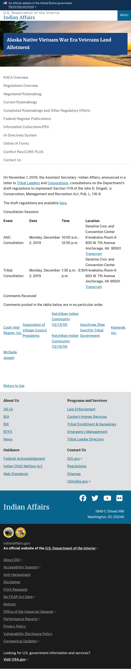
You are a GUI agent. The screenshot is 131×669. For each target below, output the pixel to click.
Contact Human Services (87, 417)
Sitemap (74, 474)
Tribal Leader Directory (85, 439)
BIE (6, 424)
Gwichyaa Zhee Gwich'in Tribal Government (92, 330)
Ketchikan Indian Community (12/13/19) (65, 319)
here (63, 203)
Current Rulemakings (20, 102)
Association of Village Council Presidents (35, 330)
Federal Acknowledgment (24, 459)
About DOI (13, 560)
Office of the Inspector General (29, 612)
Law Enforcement (81, 409)
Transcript (93, 254)
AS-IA (8, 409)
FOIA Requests (15, 590)
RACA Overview (15, 77)
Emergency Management (87, 432)
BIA (6, 417)
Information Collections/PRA (26, 127)
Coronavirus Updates (21, 641)
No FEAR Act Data (19, 597)
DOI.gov (75, 459)
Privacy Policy (14, 626)
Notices (9, 604)
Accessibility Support (22, 567)
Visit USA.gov (16, 659)
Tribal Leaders (28, 183)
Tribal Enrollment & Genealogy (91, 424)
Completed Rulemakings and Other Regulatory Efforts (46, 111)
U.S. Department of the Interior (72, 548)
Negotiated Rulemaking (22, 94)
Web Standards (15, 474)
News (7, 439)
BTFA (7, 432)
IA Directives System (20, 135)
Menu (124, 15)
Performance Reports (22, 619)
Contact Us (12, 160)
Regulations (76, 466)
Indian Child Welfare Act (22, 466)
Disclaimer (11, 582)
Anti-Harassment (16, 575)
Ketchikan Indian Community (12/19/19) (65, 341)
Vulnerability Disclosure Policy (27, 634)
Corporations (58, 183)
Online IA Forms (16, 143)
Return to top (13, 386)
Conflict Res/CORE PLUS (23, 152)
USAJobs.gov (79, 481)
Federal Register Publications (27, 119)
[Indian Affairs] (60, 17)
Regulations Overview (20, 86)
